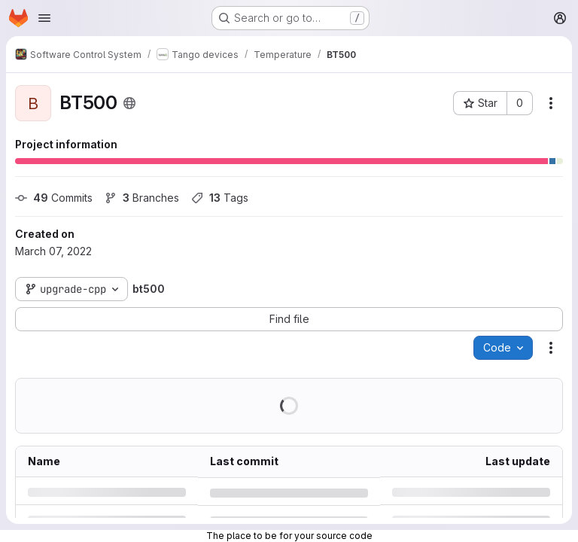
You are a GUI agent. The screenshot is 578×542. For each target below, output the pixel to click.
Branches (142, 197)
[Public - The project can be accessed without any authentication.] (129, 103)
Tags (219, 197)
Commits (54, 197)
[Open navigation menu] (44, 18)
